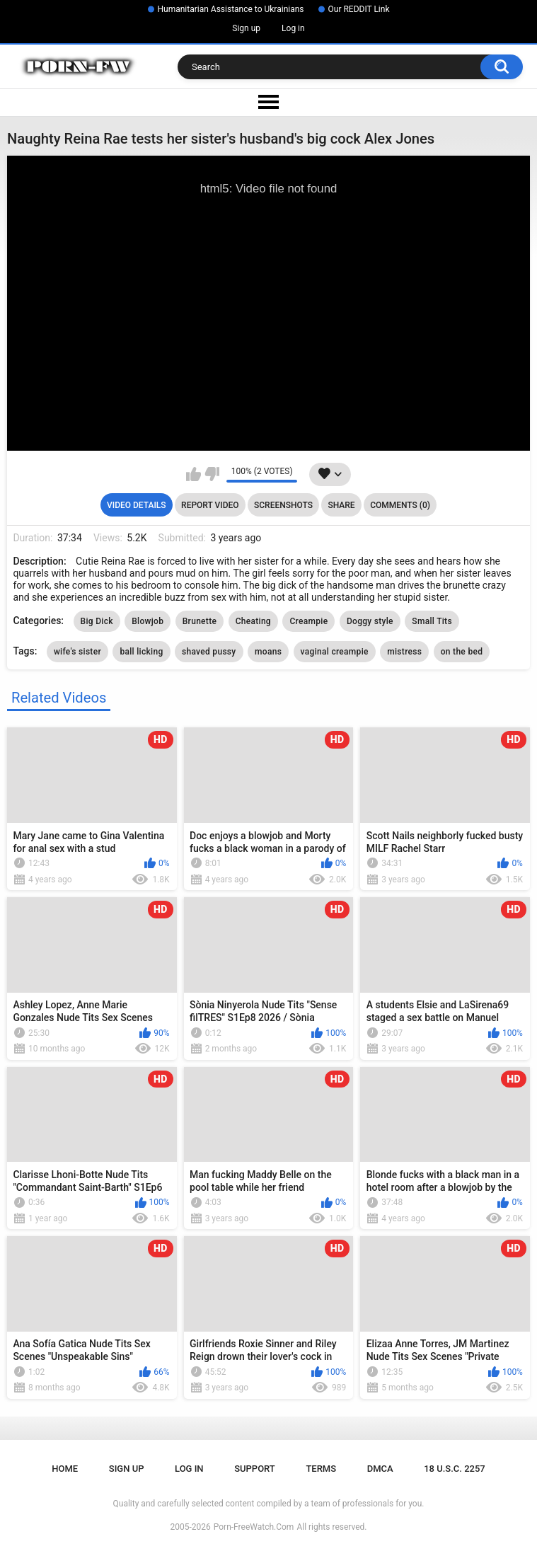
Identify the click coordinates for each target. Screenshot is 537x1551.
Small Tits (432, 621)
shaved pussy (209, 652)
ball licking (141, 652)
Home (65, 1468)
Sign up (246, 28)
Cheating (253, 621)
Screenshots (283, 505)
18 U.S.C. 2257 (454, 1468)
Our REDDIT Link (359, 9)
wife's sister (77, 652)
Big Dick (97, 621)
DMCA (380, 1468)
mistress (404, 652)
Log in (293, 28)
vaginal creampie (335, 652)
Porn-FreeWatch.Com (254, 1527)
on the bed (462, 652)
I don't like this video (211, 474)
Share (341, 505)
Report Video (209, 505)
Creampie (308, 621)
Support (254, 1468)
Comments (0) (400, 505)
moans (268, 652)
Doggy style (370, 621)
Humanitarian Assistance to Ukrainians (231, 9)
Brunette (199, 621)
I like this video (193, 474)
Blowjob (147, 621)
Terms (321, 1468)
